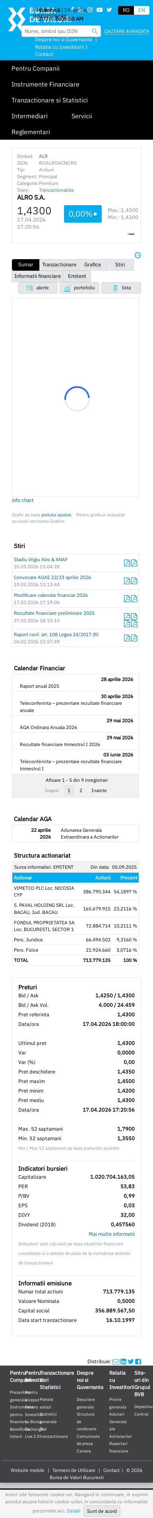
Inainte (99, 790)
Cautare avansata (126, 31)
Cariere (84, 1451)
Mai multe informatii (112, 1234)
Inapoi (52, 790)
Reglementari (31, 132)
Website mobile (28, 1470)
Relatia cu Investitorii (59, 47)
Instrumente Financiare (45, 84)
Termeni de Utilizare (73, 1470)
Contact (44, 54)
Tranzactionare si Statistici (50, 100)
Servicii (82, 116)
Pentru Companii (36, 68)
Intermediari (30, 116)
